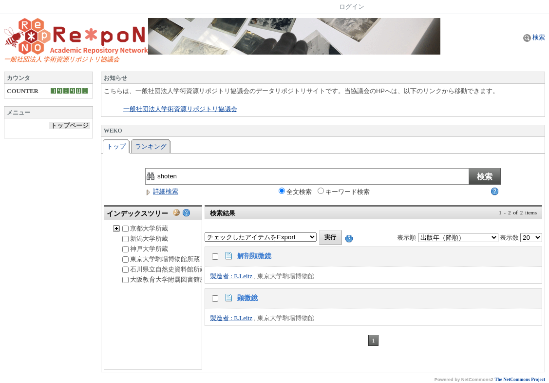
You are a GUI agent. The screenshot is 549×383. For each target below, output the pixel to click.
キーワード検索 (344, 191)
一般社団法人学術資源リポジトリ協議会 (180, 109)
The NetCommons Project (519, 379)
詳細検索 (161, 191)
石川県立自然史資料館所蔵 (164, 269)
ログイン (351, 6)
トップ (116, 146)
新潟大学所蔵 (145, 238)
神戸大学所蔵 (145, 248)
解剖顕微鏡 (254, 256)
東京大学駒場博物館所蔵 (161, 259)
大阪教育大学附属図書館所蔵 (167, 279)
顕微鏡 (247, 298)
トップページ (70, 125)
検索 (534, 37)
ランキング (151, 146)
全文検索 (295, 191)
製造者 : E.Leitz (231, 276)
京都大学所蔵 (145, 228)
